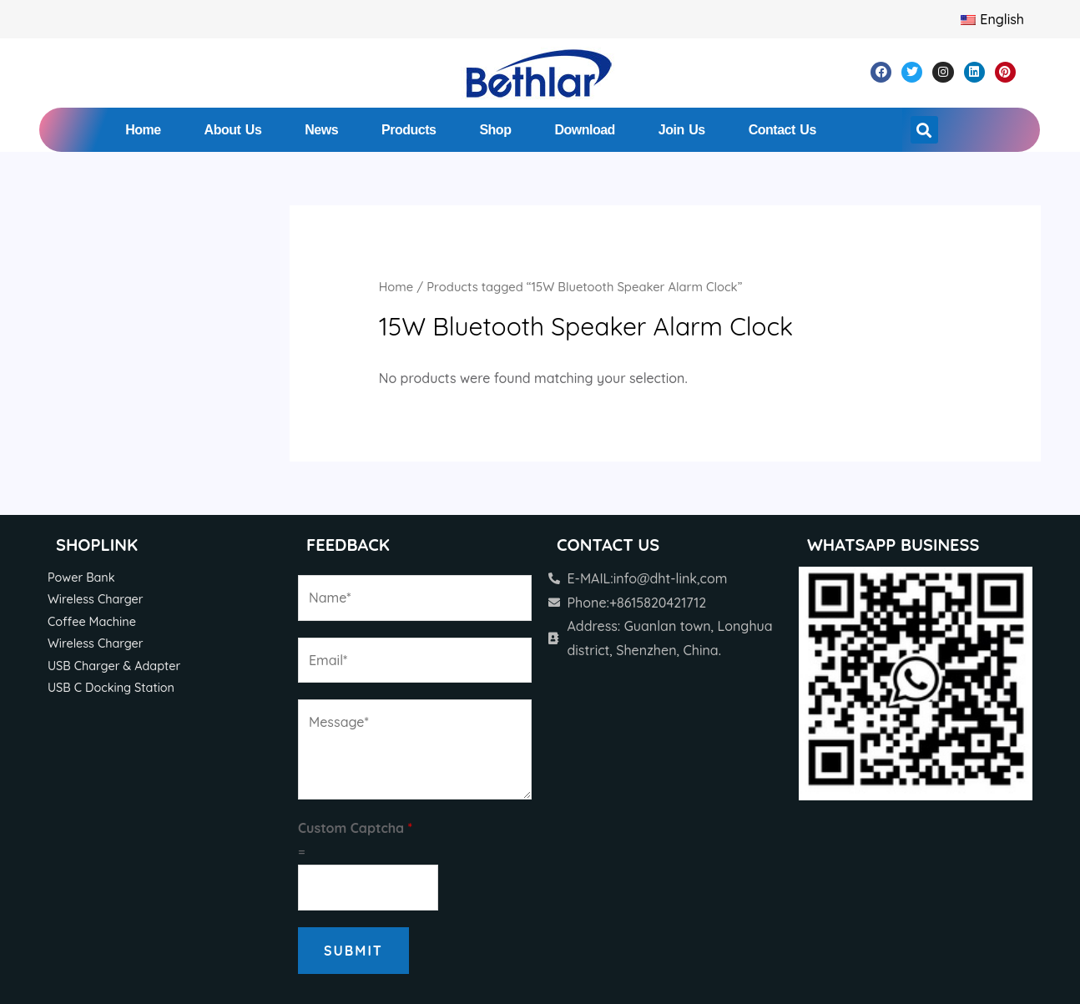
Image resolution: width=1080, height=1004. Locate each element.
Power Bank (81, 577)
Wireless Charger (96, 599)
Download (584, 130)
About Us (233, 130)
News (321, 130)
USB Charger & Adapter (114, 666)
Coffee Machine (92, 621)
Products (408, 130)
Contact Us (782, 130)
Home (142, 130)
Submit (353, 950)
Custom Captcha (355, 828)
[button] (924, 130)
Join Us (682, 130)
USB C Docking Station (111, 687)
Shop (495, 130)
